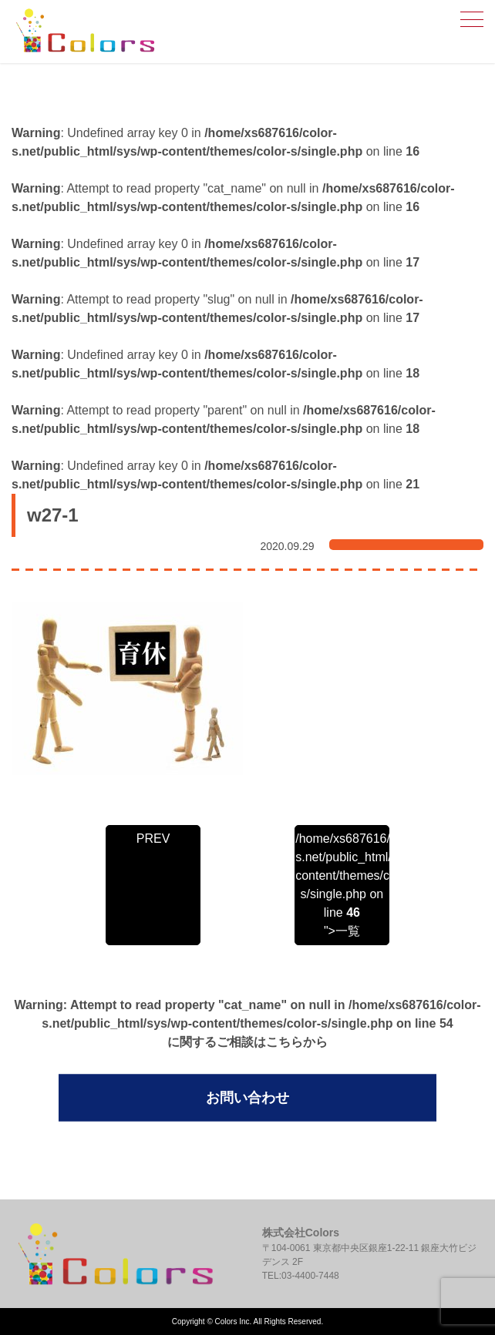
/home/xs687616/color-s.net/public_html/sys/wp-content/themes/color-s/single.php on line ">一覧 (341, 885)
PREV (153, 838)
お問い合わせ (247, 1097)
